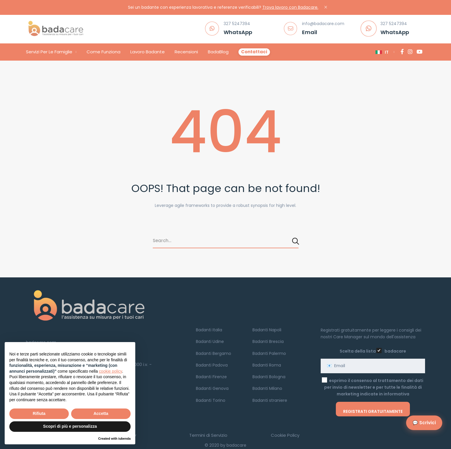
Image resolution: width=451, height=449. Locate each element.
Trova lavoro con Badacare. (290, 7)
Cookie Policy (285, 435)
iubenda (124, 438)
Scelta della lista (358, 351)
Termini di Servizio (208, 435)
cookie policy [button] (110, 371)
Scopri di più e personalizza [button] (70, 426)
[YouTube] (419, 52)
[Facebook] (402, 52)
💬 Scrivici (424, 423)
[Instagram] (410, 52)
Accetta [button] (101, 413)
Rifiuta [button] (39, 413)
